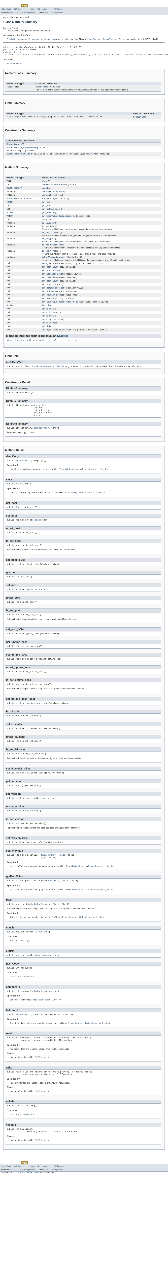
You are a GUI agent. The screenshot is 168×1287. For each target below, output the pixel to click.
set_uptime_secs (51, 300)
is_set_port (48, 245)
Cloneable (22, 39)
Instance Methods (31, 177)
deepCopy (46, 191)
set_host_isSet (50, 274)
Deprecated (47, 5)
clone (10, 351)
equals (45, 195)
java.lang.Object (10, 28)
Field (19, 12)
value (20, 47)
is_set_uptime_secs (52, 251)
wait (63, 351)
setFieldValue (49, 311)
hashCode (46, 224)
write (45, 340)
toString (46, 314)
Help (63, 5)
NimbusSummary (48, 39)
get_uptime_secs (51, 213)
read (44, 271)
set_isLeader (49, 285)
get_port (46, 210)
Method (32, 12)
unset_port (48, 325)
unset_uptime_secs (52, 329)
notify (42, 351)
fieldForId (48, 202)
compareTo (47, 188)
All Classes (59, 9)
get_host (46, 206)
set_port (46, 293)
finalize (19, 351)
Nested (13, 12)
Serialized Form (14, 65)
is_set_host (48, 232)
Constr (25, 12)
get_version (48, 217)
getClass (31, 351)
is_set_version (50, 258)
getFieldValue (49, 221)
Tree (38, 5)
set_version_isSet (52, 304)
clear (45, 184)
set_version (48, 307)
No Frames (42, 9)
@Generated (9, 47)
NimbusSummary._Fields (113, 39)
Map (16, 119)
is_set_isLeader (51, 238)
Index (56, 5)
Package (15, 5)
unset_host (48, 318)
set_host (46, 278)
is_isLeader (48, 228)
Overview (5, 5)
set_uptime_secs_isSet (54, 296)
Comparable (33, 39)
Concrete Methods (54, 177)
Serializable (12, 39)
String (26, 157)
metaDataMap (139, 119)
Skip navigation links (9, 3)
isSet (45, 264)
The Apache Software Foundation (27, 1212)
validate (46, 336)
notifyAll (53, 351)
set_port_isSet (50, 289)
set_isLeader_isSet (52, 282)
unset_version (49, 333)
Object (17, 53)
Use (32, 5)
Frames (32, 9)
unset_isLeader (50, 322)
